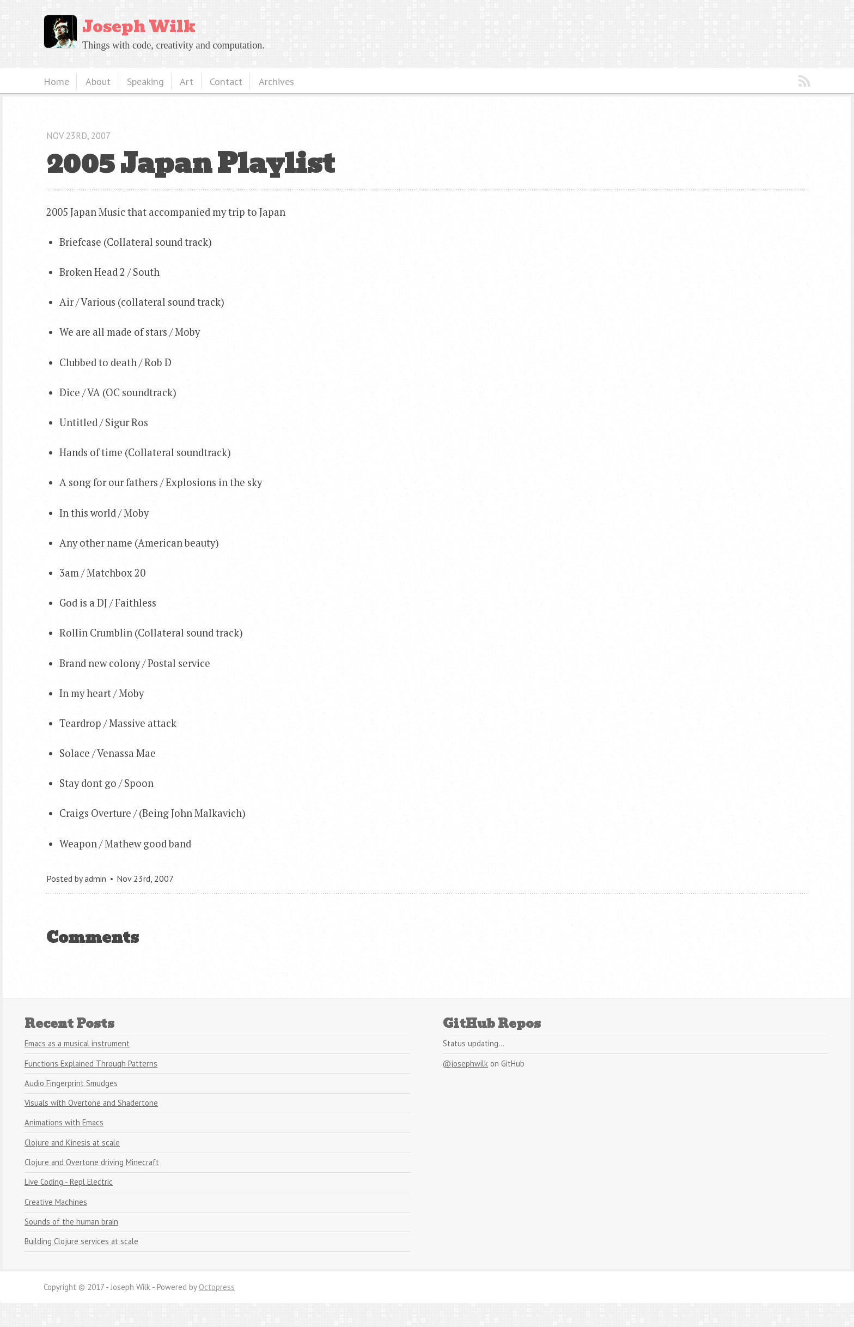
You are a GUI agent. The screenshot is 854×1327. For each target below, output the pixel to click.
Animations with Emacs (64, 1122)
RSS (804, 81)
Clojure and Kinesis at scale (72, 1142)
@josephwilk (465, 1063)
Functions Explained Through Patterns (91, 1063)
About (98, 81)
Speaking (145, 81)
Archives (276, 81)
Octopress (217, 1287)
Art (186, 81)
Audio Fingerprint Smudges (71, 1083)
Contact (226, 81)
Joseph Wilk (139, 26)
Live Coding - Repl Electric (69, 1182)
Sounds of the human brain (71, 1221)
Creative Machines (56, 1202)
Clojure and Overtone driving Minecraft (92, 1162)
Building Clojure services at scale (81, 1241)
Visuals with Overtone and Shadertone (91, 1103)
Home (56, 81)
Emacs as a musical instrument (77, 1043)
